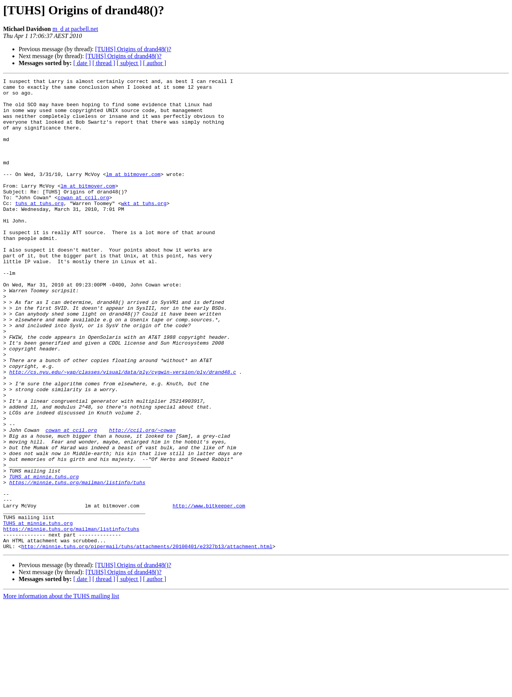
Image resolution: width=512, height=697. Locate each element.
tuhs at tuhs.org (39, 228)
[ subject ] (129, 63)
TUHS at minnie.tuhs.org (44, 556)
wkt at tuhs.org (143, 228)
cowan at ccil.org (83, 221)
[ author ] (154, 63)
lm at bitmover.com (133, 193)
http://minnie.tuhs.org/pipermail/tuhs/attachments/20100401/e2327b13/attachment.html (146, 640)
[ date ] (82, 63)
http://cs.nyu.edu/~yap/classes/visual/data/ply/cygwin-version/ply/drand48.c (122, 431)
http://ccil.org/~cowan (142, 500)
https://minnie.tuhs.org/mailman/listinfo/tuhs (77, 563)
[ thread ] (103, 63)
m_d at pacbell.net (75, 29)
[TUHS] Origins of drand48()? (133, 49)
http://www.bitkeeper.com (209, 591)
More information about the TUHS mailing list (61, 690)
